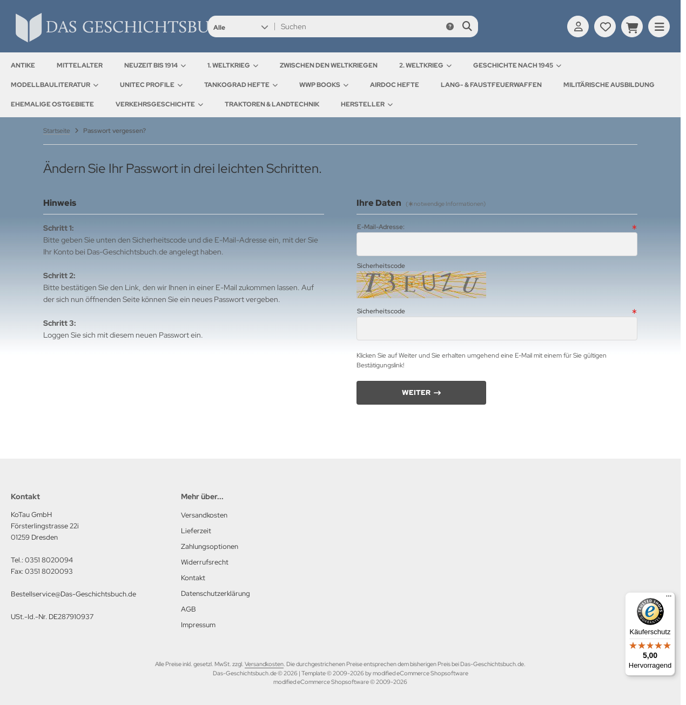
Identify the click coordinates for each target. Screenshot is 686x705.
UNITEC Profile (151, 84)
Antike (23, 65)
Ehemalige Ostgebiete (52, 104)
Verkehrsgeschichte (159, 104)
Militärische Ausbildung (609, 84)
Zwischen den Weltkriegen (329, 65)
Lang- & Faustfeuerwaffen (491, 84)
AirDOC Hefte (394, 84)
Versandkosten (264, 664)
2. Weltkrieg (425, 65)
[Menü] (668, 598)
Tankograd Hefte (241, 84)
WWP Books (323, 84)
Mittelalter (80, 65)
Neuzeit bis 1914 (155, 65)
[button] (241, 26)
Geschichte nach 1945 (517, 65)
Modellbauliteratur (54, 84)
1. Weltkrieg (232, 65)
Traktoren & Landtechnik (272, 104)
